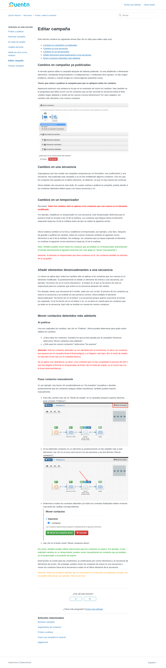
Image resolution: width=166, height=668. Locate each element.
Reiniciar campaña (16, 36)
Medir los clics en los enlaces (17, 54)
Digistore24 (43, 642)
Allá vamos (27, 15)
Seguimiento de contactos (49, 627)
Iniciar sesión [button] (149, 5)
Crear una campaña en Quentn (52, 637)
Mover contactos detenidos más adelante (61, 58)
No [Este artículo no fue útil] (90, 599)
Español (153, 662)
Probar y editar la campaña (45, 15)
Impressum (13, 662)
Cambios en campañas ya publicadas (60, 45)
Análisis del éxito (15, 47)
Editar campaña (15, 60)
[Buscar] (137, 15)
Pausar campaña (16, 66)
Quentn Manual (14, 15)
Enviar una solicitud (132, 5)
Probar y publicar (16, 31)
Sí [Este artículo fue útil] (76, 599)
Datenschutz (25, 662)
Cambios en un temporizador (56, 51)
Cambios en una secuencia (55, 48)
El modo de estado (16, 42)
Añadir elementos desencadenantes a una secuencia (67, 55)
